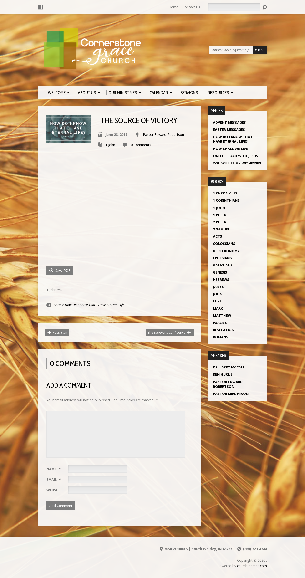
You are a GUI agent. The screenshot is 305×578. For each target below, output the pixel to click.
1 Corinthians (226, 200)
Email (53, 479)
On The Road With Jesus (235, 155)
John (217, 294)
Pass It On (57, 332)
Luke (217, 301)
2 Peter (219, 222)
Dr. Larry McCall (229, 367)
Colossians (224, 243)
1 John (110, 145)
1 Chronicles (225, 193)
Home (173, 7)
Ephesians (222, 258)
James (218, 286)
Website (53, 490)
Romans (220, 337)
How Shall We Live (230, 148)
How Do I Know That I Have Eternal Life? (95, 304)
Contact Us (191, 7)
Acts (217, 236)
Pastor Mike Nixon (231, 393)
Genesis (220, 272)
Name (53, 469)
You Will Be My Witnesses (237, 163)
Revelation (223, 329)
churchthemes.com (252, 565)
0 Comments (141, 145)
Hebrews (221, 279)
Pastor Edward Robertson (163, 134)
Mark (218, 308)
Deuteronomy (226, 251)
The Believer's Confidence (169, 332)
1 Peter (219, 215)
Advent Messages (229, 122)
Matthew (222, 315)
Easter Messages (229, 129)
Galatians (223, 265)
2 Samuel (221, 229)
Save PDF (59, 270)
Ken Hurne (222, 374)
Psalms (220, 322)
